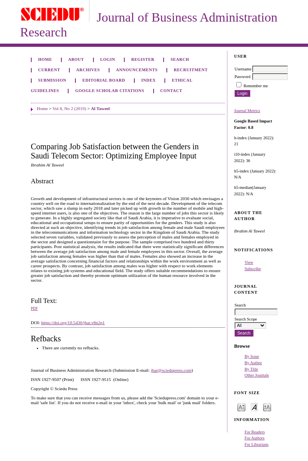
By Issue (252, 356)
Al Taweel (100, 108)
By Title (251, 369)
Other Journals (257, 375)
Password (243, 76)
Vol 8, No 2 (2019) (69, 108)
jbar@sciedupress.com (171, 370)
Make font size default (254, 406)
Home (45, 59)
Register (142, 59)
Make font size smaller (241, 406)
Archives (88, 70)
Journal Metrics (247, 110)
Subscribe (253, 269)
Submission (52, 80)
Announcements (137, 70)
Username (243, 69)
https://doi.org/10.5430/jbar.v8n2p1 (73, 322)
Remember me (255, 86)
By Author (253, 363)
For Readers (255, 432)
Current (49, 70)
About (76, 59)
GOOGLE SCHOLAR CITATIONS (109, 90)
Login (107, 59)
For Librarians (257, 444)
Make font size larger (267, 406)
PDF (34, 309)
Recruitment (191, 70)
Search (179, 59)
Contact (171, 90)
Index (148, 80)
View (249, 262)
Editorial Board (103, 80)
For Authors (255, 438)
